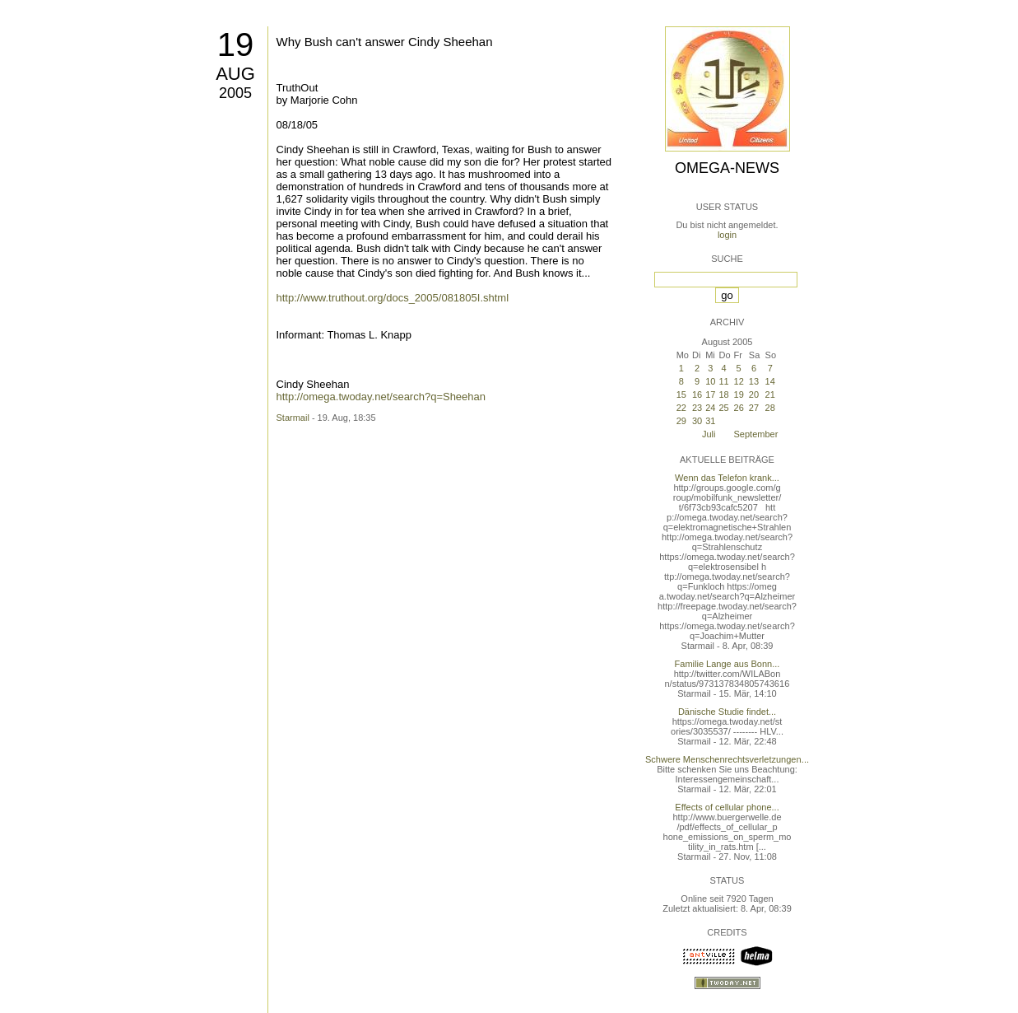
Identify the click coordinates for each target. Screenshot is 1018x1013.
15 (681, 394)
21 (770, 394)
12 (739, 381)
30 (697, 421)
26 (739, 408)
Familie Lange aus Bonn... (727, 664)
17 (710, 394)
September (756, 434)
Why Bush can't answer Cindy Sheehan (385, 42)
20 (754, 394)
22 (681, 408)
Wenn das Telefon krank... (727, 478)
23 (697, 408)
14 (770, 381)
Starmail (293, 417)
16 (697, 394)
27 (754, 408)
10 (710, 381)
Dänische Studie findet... (727, 712)
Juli (709, 434)
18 (723, 394)
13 (754, 381)
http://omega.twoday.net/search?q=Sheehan (381, 396)
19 (235, 44)
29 (681, 421)
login (727, 235)
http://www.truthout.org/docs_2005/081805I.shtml (393, 298)
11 (723, 381)
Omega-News (727, 168)
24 (710, 408)
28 (770, 408)
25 (723, 408)
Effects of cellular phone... (727, 807)
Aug (235, 73)
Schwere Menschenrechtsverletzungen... (727, 759)
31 (710, 421)
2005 (235, 93)
